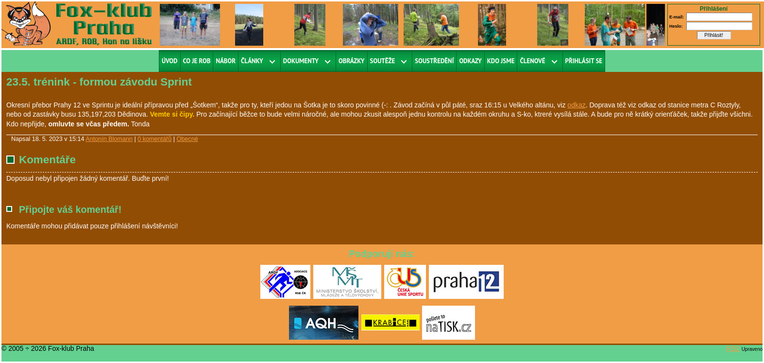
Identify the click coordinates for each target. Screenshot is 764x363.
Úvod (170, 61)
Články (252, 61)
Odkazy (470, 61)
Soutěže (382, 61)
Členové (532, 61)
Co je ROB (197, 61)
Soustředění (434, 61)
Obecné (187, 139)
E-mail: (676, 17)
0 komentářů (154, 139)
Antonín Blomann (109, 139)
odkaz (576, 105)
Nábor (226, 61)
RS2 (733, 348)
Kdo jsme (501, 61)
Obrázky (352, 61)
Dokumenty (301, 61)
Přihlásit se (584, 61)
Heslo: (676, 26)
